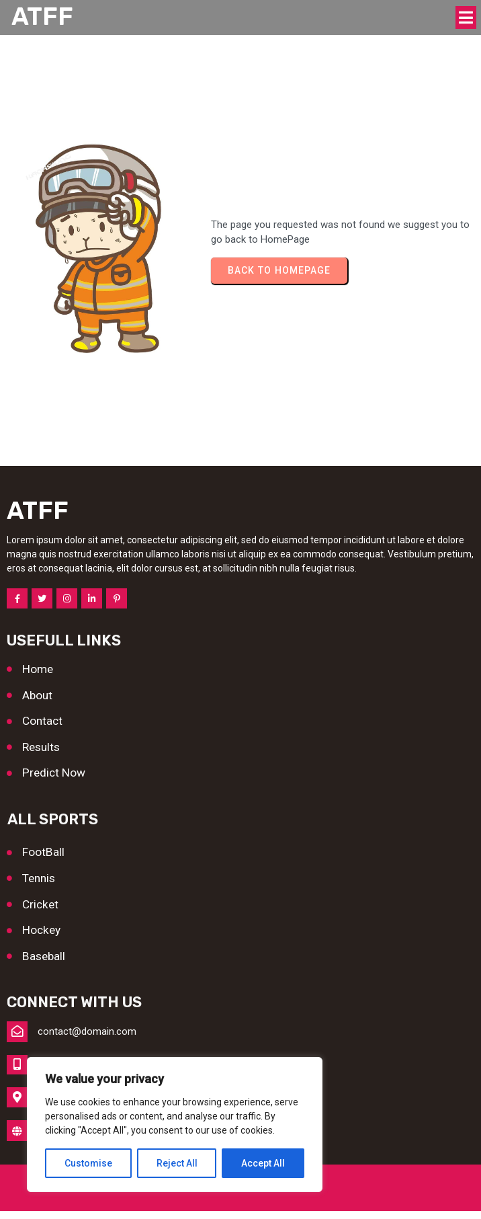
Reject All (177, 1163)
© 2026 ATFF (241, 1196)
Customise (88, 1163)
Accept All (263, 1163)
